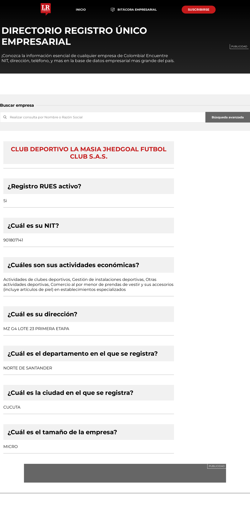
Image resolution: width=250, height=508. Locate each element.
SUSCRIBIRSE (198, 9)
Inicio (81, 9)
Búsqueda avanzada (228, 117)
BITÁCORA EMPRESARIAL (134, 10)
